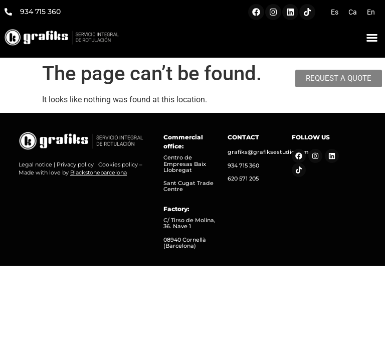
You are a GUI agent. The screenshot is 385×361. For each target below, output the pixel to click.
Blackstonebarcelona (98, 172)
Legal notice (35, 164)
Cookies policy (118, 164)
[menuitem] (334, 12)
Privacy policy (75, 164)
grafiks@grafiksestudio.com (268, 151)
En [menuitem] (371, 12)
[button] (372, 38)
